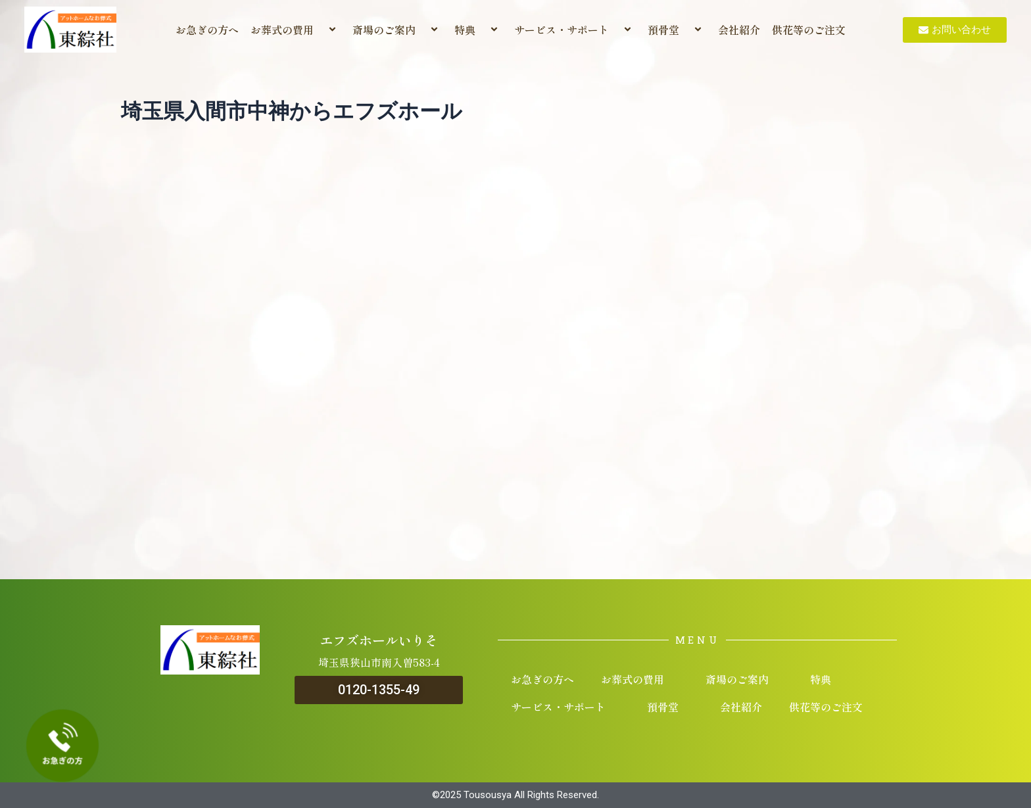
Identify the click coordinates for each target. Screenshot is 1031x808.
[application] (319, 29)
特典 (478, 29)
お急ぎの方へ (207, 29)
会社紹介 (739, 29)
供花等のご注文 (809, 29)
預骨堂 (677, 29)
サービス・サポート (575, 29)
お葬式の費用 (296, 29)
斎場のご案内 (397, 29)
